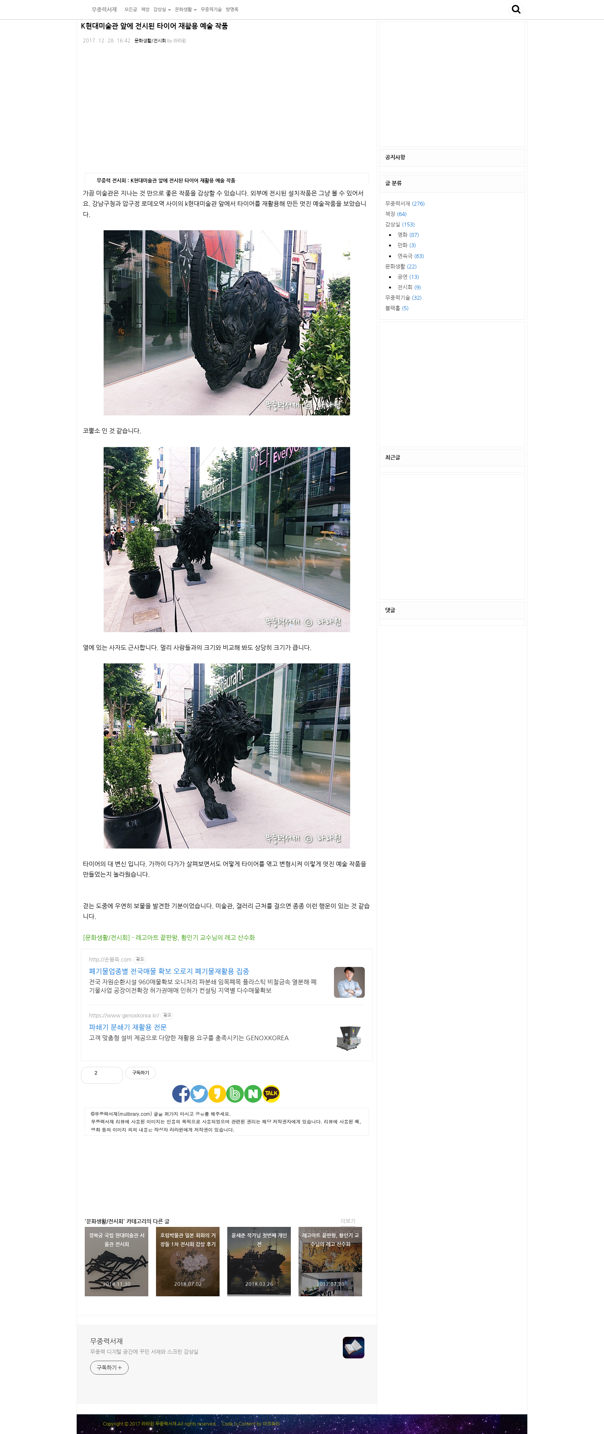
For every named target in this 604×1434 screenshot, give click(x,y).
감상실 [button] (162, 9)
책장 (145, 9)
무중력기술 (211, 9)
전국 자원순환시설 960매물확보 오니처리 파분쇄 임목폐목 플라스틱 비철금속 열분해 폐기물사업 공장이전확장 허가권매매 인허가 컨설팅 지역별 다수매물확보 (203, 986)
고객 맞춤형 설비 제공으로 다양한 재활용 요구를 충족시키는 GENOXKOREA (189, 1038)
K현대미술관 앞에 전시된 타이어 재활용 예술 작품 (154, 26)
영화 (408, 235)
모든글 (130, 9)
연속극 (411, 256)
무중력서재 (99, 9)
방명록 (232, 9)
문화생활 (401, 266)
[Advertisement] (227, 1174)
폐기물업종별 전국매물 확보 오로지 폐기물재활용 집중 (169, 971)
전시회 (409, 287)
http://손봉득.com (110, 959)
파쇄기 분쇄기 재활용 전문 (128, 1027)
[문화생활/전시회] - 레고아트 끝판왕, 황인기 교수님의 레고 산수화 (169, 938)
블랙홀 (397, 308)
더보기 (348, 1221)
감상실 (400, 224)
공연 (408, 277)
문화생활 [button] (186, 9)
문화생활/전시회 (150, 41)
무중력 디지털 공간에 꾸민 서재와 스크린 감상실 (144, 1352)
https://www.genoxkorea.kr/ (124, 1015)
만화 (407, 245)
